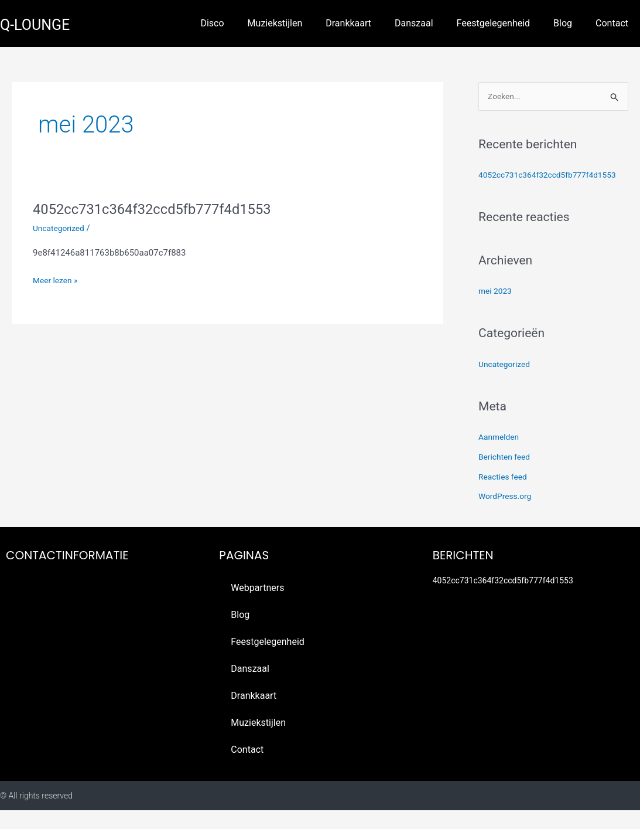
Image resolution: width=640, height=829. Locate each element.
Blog (562, 23)
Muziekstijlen (275, 23)
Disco (212, 23)
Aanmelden (500, 455)
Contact (611, 23)
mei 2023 (496, 309)
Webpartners (257, 606)
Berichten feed (506, 475)
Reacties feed (505, 495)
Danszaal (414, 23)
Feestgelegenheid (494, 23)
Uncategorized (61, 228)
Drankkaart (348, 23)
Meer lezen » (57, 279)
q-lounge (42, 23)
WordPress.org (507, 515)
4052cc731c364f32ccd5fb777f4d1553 (163, 209)
